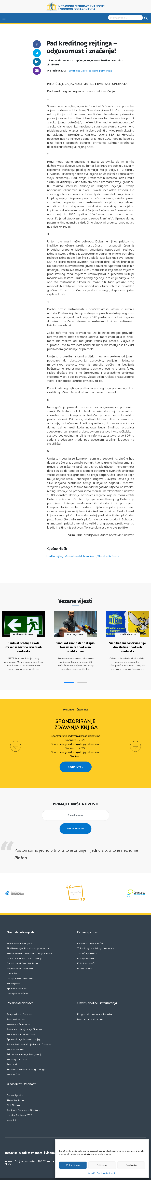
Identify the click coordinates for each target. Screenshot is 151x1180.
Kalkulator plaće (86, 955)
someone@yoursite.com (37, 70)
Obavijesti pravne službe (90, 935)
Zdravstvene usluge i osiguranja (24, 1046)
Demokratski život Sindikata (22, 955)
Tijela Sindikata (15, 1092)
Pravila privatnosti (106, 1173)
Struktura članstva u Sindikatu (23, 1102)
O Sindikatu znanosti (21, 1076)
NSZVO (9, 1156)
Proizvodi (12, 1056)
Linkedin (37, 62)
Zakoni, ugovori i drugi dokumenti (96, 940)
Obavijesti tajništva (17, 985)
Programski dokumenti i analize (95, 1006)
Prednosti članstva (75, 708)
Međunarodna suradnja (20, 960)
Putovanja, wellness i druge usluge (26, 1061)
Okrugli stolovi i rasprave (20, 970)
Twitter (37, 53)
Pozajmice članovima (19, 1016)
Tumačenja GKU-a (87, 945)
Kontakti (11, 1112)
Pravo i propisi (87, 924)
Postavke (131, 1165)
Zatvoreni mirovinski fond (21, 1026)
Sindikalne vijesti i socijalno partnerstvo (90, 70)
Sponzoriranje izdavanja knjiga (75, 723)
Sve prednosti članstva (19, 1006)
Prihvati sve (73, 1165)
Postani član (13, 1066)
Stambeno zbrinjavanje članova (24, 1021)
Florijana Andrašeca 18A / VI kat (33, 1153)
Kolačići (91, 1173)
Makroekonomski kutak (90, 1011)
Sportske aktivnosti (17, 980)
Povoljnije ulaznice (17, 1051)
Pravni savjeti (84, 960)
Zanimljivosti (14, 975)
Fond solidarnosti (16, 1011)
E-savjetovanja (85, 950)
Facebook (37, 44)
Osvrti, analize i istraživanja (97, 995)
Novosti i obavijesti (20, 924)
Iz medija (12, 965)
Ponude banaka (15, 1041)
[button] (69, 680)
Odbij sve (102, 1165)
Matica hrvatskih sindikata (80, 556)
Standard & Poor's (108, 556)
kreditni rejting (55, 556)
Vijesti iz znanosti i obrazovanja (24, 950)
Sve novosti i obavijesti (19, 935)
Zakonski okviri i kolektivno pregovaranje (29, 945)
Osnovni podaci (15, 1087)
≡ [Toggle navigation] (4, 18)
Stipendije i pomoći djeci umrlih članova (29, 1036)
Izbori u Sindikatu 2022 (19, 1107)
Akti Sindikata (14, 1097)
